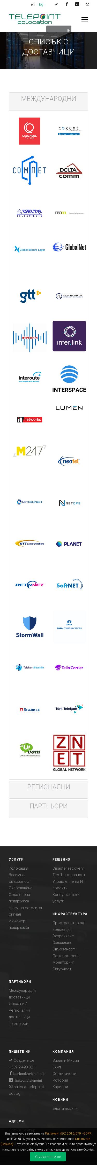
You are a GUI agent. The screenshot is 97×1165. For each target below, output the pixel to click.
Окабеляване (21, 888)
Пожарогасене (66, 956)
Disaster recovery (68, 868)
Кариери (60, 1086)
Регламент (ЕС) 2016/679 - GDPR (68, 1133)
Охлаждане (62, 942)
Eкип (57, 1067)
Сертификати (64, 1073)
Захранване (63, 936)
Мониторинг (63, 962)
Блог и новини (65, 1108)
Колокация (18, 868)
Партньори (18, 1023)
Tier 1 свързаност (69, 874)
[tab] (48, 99)
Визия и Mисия (66, 1060)
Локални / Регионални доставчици (19, 1010)
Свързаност (64, 949)
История (60, 1080)
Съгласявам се (48, 1157)
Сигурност (62, 969)
